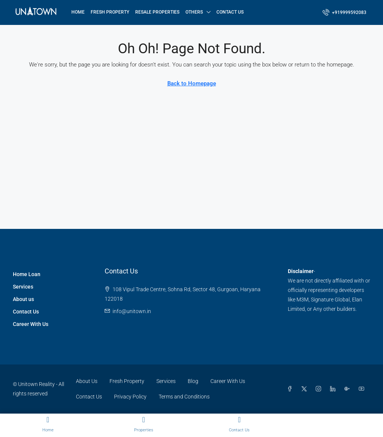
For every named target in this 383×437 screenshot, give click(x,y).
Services (23, 287)
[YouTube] (363, 389)
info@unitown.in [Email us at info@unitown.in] (132, 311)
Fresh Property (110, 12)
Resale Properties (157, 12)
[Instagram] (320, 389)
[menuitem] (344, 12)
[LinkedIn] (334, 389)
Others (194, 12)
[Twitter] (305, 389)
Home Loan (26, 274)
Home (78, 12)
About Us (86, 381)
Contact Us (230, 12)
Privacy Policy (130, 397)
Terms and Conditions (184, 397)
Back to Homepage (191, 83)
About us (23, 299)
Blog (193, 381)
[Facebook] (291, 389)
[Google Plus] (348, 389)
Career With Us (30, 324)
